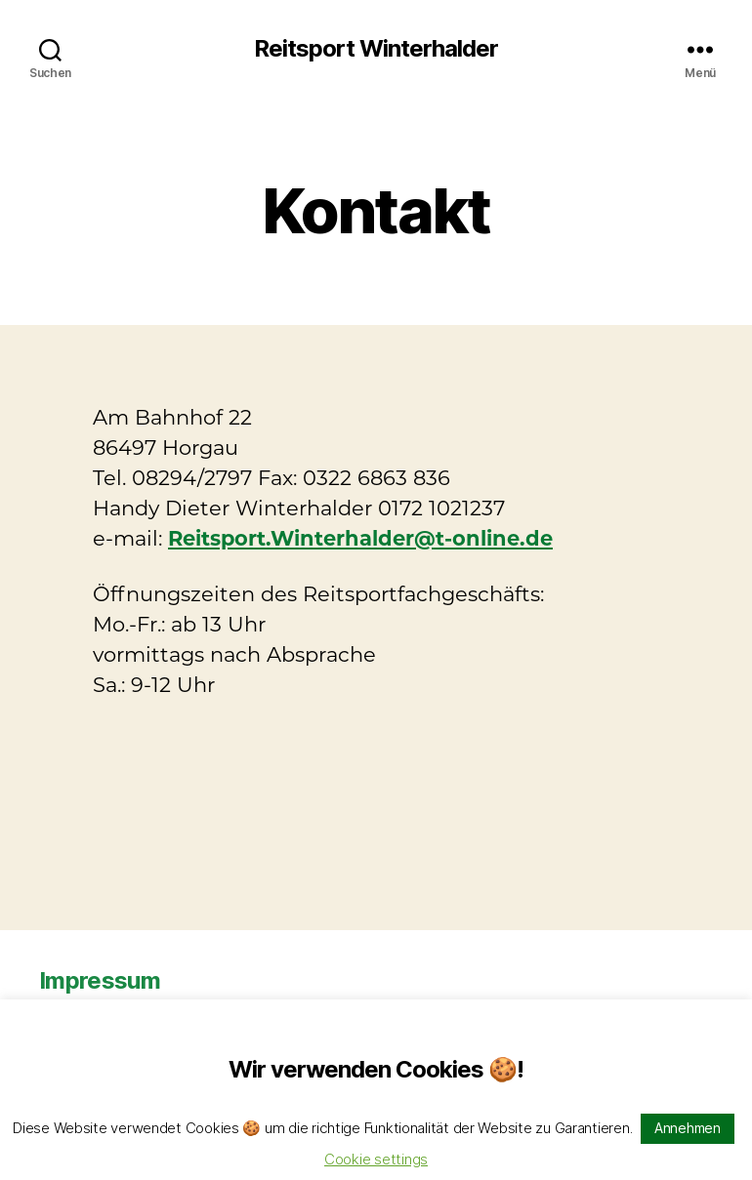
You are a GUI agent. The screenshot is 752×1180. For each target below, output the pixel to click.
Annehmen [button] (687, 1127)
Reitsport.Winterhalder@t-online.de (360, 538)
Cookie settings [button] (376, 1159)
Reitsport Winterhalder (376, 49)
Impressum (99, 980)
